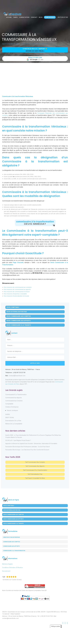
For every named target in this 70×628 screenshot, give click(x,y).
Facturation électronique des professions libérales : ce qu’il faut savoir (27, 446)
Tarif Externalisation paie (35, 474)
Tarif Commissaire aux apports (35, 466)
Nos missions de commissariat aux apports (17, 289)
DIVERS (7, 414)
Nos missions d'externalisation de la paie (16, 296)
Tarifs (15, 17)
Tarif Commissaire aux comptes (35, 462)
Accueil (9, 17)
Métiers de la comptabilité (13, 424)
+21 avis (35, 59)
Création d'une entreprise (11, 537)
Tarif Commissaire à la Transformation (35, 470)
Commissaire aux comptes (11, 541)
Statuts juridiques (12, 410)
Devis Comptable (12, 307)
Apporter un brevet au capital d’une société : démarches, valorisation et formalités (31, 443)
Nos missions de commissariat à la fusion (17, 291)
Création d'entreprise (12, 407)
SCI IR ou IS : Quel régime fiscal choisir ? (18, 440)
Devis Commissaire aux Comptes (18, 316)
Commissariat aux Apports (13, 397)
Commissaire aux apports (11, 546)
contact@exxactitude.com (17, 375)
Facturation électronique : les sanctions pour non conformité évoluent (27, 450)
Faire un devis (50, 17)
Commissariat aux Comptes (14, 401)
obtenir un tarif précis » (35, 51)
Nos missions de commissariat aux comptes (18, 287)
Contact (34, 17)
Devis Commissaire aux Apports (18, 320)
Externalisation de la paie (13, 420)
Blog (40, 17)
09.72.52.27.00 (62, 17)
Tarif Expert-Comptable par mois (35, 478)
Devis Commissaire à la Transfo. (18, 325)
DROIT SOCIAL (9, 417)
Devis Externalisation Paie (16, 312)
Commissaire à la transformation (14, 550)
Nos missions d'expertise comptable (15, 294)
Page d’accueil (18, 262)
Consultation (24, 17)
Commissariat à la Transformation (16, 394)
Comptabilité (9, 404)
